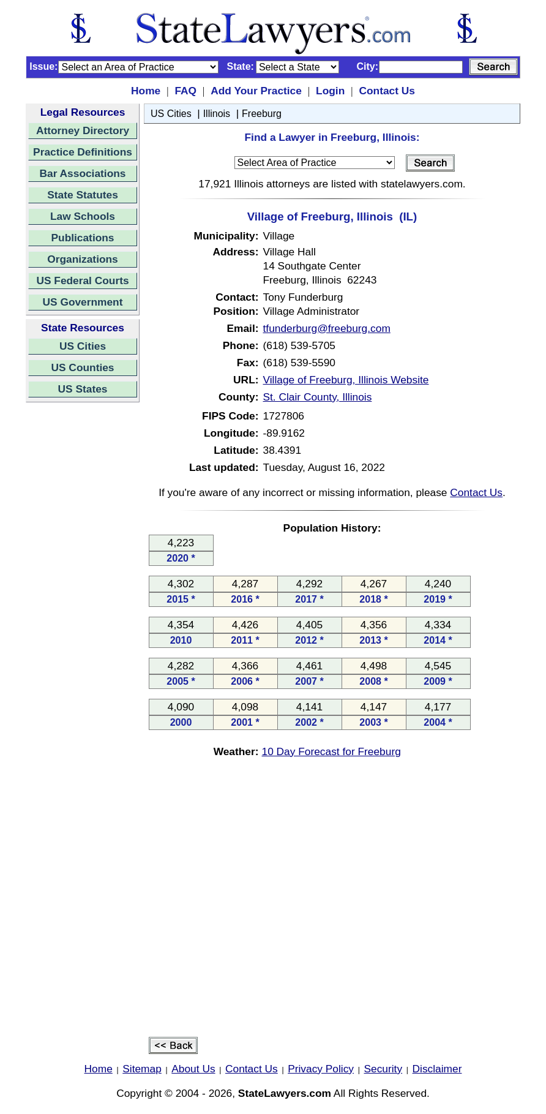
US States (83, 389)
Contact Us (386, 91)
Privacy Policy (321, 1069)
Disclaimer (437, 1069)
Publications (82, 237)
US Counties (82, 367)
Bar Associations (83, 173)
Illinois (216, 113)
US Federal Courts (82, 280)
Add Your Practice (256, 91)
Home (145, 91)
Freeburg (262, 113)
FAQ (185, 91)
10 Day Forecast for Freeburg (331, 751)
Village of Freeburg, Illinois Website (346, 380)
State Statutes (82, 195)
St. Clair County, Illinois (317, 397)
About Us (193, 1069)
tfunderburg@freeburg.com (327, 328)
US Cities (82, 346)
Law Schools (82, 216)
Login (330, 91)
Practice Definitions (82, 152)
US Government (83, 302)
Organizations (82, 259)
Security (383, 1069)
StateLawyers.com (284, 1093)
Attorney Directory (82, 130)
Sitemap (142, 1069)
